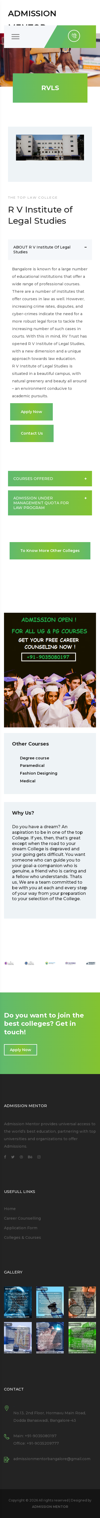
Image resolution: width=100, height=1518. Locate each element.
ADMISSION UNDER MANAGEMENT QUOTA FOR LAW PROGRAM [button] (50, 503)
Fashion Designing (38, 773)
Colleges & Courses (22, 1237)
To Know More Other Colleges (50, 550)
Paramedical (32, 765)
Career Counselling (22, 1218)
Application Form (20, 1227)
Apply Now (31, 411)
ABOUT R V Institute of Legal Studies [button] (50, 249)
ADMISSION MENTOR (50, 1507)
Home (10, 1208)
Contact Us (32, 433)
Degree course (34, 758)
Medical (27, 781)
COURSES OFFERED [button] (50, 478)
